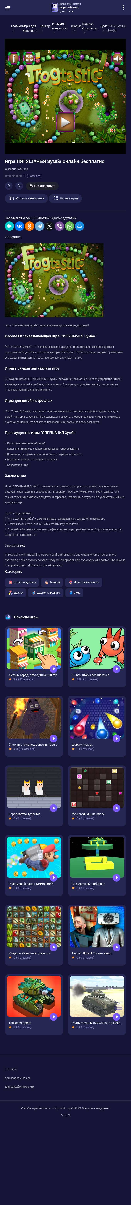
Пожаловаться (42, 186)
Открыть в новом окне (26, 198)
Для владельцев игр (17, 1078)
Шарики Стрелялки (45, 592)
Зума (74, 592)
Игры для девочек (22, 582)
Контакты (10, 1069)
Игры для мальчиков (84, 582)
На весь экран (65, 198)
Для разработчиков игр (19, 1086)
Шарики (15, 592)
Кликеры (52, 582)
